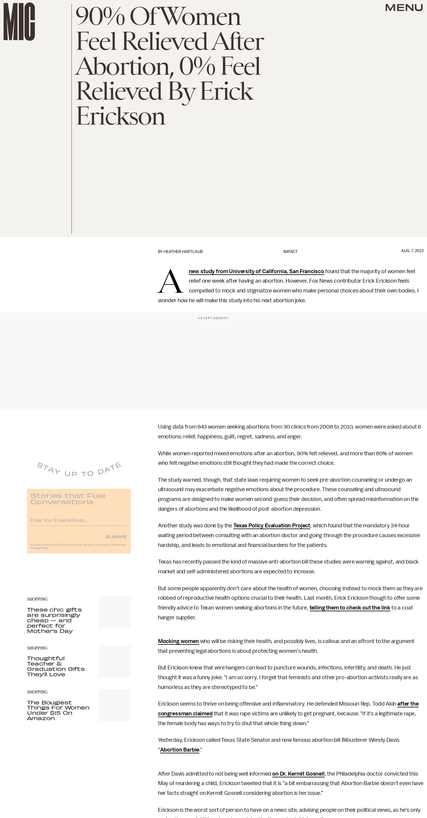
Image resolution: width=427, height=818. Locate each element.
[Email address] (79, 522)
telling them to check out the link (350, 608)
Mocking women (178, 641)
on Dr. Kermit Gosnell (298, 774)
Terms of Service (110, 548)
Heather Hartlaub (183, 251)
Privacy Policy (39, 551)
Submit (116, 539)
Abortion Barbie (180, 750)
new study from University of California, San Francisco (256, 271)
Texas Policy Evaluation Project (271, 526)
